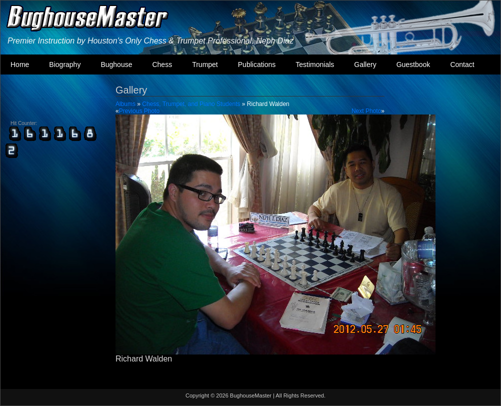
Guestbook (413, 64)
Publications (257, 64)
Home (19, 64)
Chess (162, 64)
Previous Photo (139, 111)
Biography (64, 64)
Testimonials (315, 64)
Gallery (365, 64)
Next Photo (366, 111)
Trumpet (205, 64)
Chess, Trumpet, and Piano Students (191, 104)
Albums (126, 104)
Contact (462, 64)
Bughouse (116, 64)
